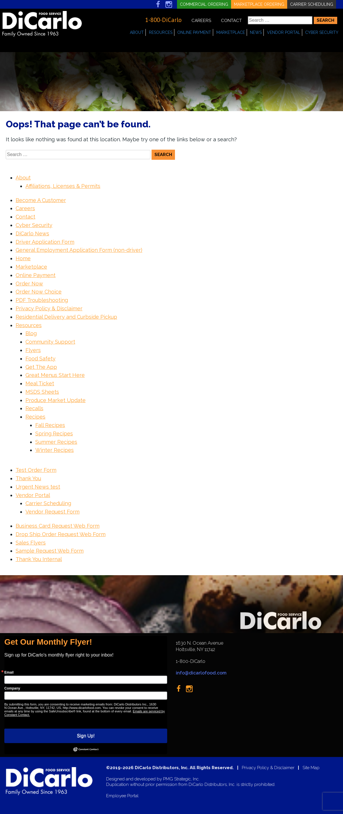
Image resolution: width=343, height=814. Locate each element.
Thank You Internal (39, 559)
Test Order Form (36, 470)
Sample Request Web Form (50, 551)
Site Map (311, 767)
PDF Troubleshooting (42, 300)
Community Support (50, 342)
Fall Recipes (50, 425)
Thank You (28, 478)
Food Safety (40, 358)
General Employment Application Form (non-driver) (79, 250)
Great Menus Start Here (55, 375)
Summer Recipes (56, 442)
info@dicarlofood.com (201, 673)
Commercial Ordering (204, 4)
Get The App (41, 367)
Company (12, 688)
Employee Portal (122, 795)
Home (23, 258)
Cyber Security (321, 32)
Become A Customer (41, 200)
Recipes (35, 417)
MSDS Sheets (42, 392)
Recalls (34, 408)
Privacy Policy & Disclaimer (49, 308)
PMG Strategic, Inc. (181, 779)
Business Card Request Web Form (57, 526)
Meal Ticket (39, 383)
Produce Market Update (55, 400)
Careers (201, 20)
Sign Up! (86, 735)
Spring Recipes (54, 433)
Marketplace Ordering (259, 4)
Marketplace (230, 32)
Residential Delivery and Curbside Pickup (66, 317)
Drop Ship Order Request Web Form (61, 534)
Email (9, 672)
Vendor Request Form (52, 512)
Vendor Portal (283, 32)
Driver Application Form (45, 242)
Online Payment (194, 32)
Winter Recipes (54, 450)
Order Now (29, 283)
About (137, 32)
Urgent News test (38, 487)
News (256, 32)
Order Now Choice (39, 292)
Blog (31, 333)
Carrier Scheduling (311, 4)
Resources (160, 32)
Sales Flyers (31, 543)
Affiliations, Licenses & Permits (62, 186)
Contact (231, 20)
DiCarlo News (32, 233)
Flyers (33, 350)
